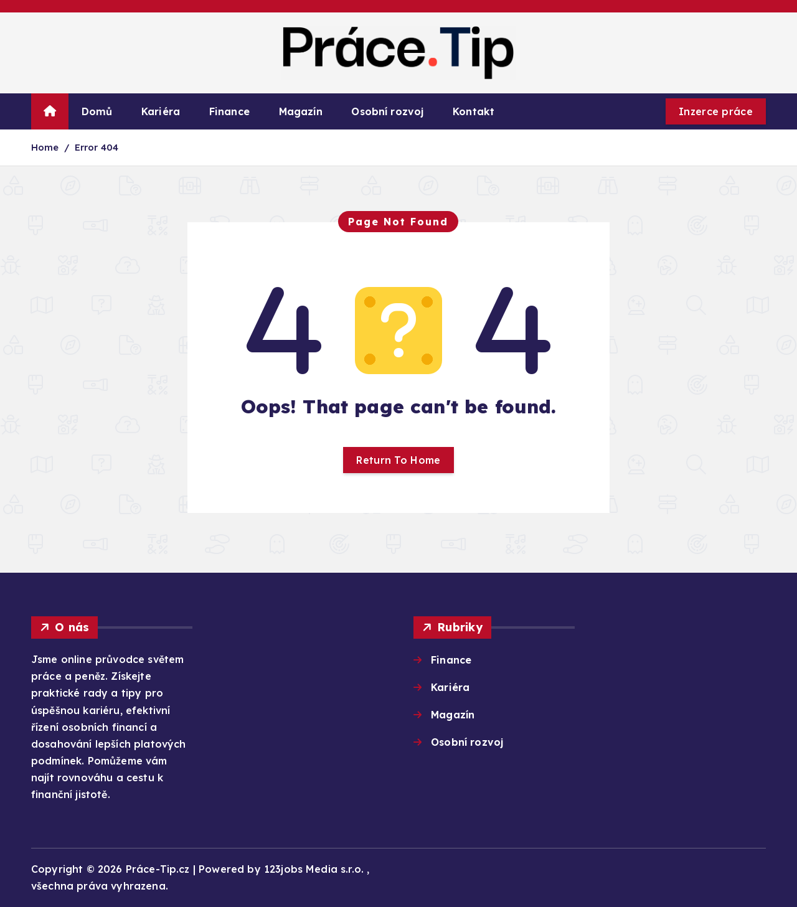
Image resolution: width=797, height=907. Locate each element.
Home (45, 147)
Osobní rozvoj (387, 111)
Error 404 (96, 147)
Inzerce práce (716, 111)
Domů (97, 111)
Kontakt (473, 111)
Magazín (301, 111)
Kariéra (160, 111)
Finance (229, 111)
